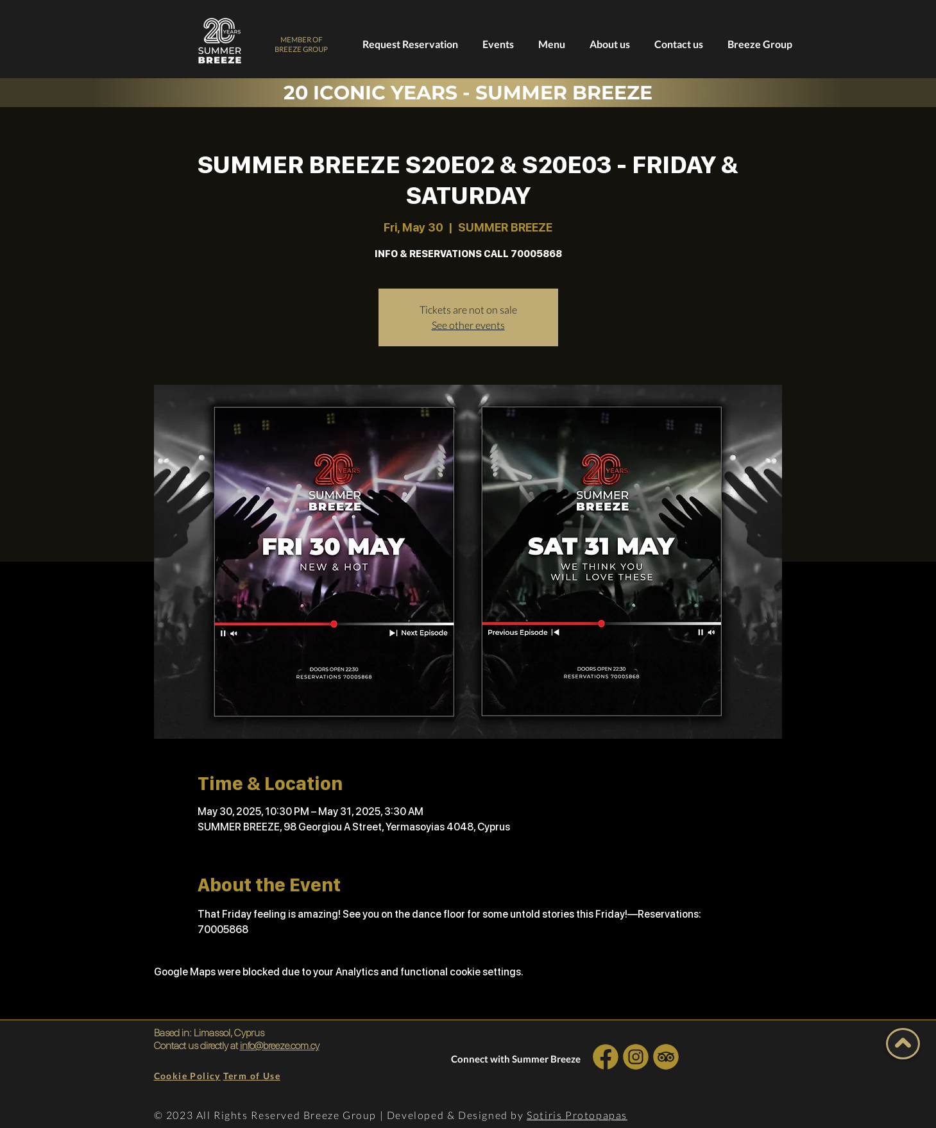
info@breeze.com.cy (279, 1046)
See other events (468, 325)
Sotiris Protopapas (577, 1115)
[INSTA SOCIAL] (636, 1056)
